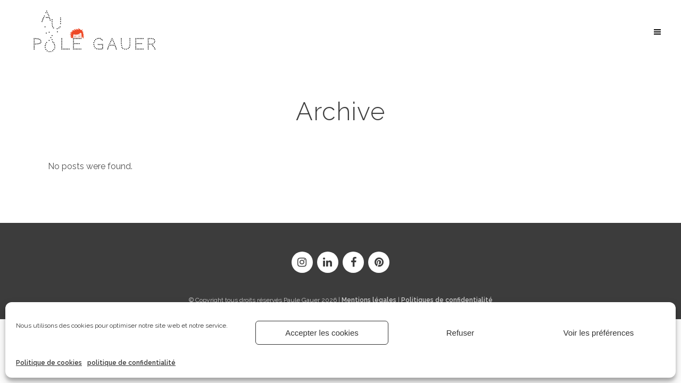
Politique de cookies (49, 363)
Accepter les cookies (322, 332)
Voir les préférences (598, 332)
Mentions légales (369, 299)
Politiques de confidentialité (447, 299)
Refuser (460, 332)
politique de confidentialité (131, 363)
